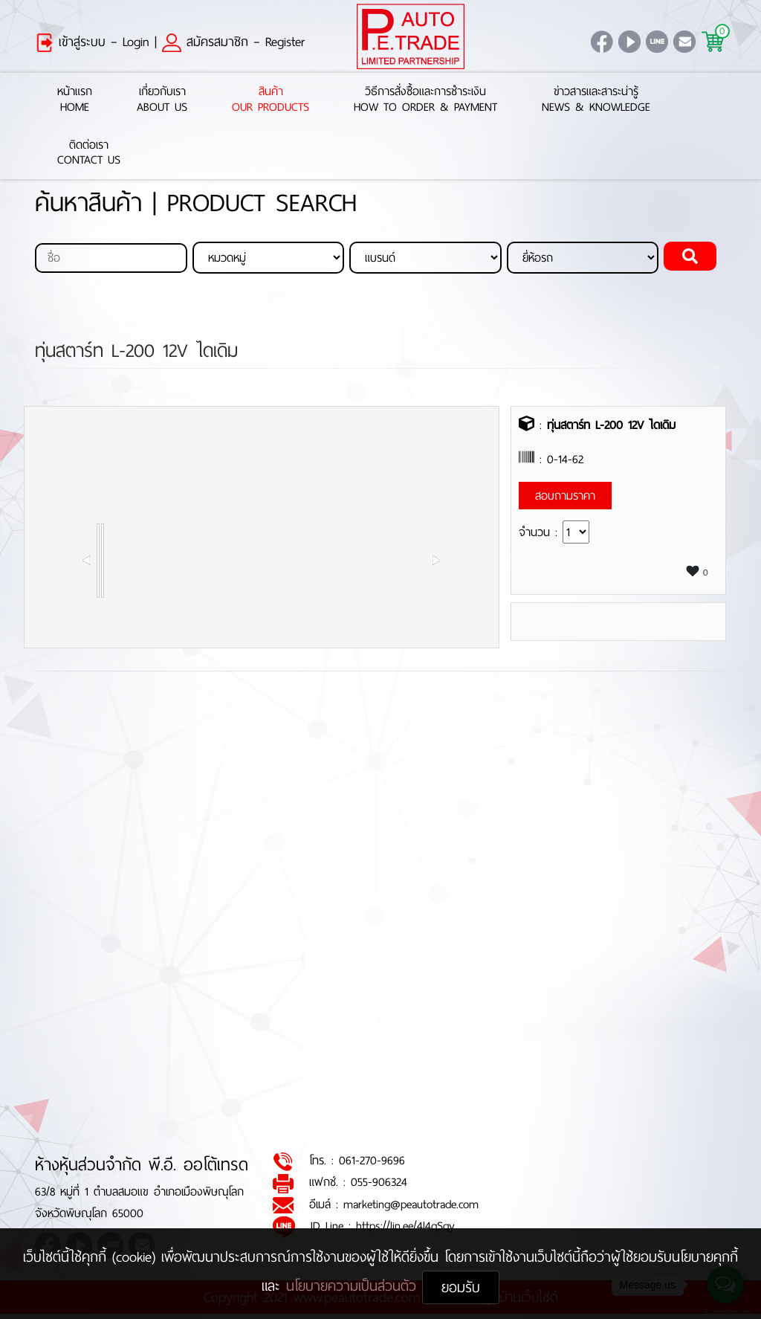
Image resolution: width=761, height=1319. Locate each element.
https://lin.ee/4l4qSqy (405, 1226)
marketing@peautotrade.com (411, 1204)
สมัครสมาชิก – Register (233, 41)
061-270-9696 (372, 1161)
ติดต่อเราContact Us (88, 153)
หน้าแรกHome (74, 99)
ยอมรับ (460, 1287)
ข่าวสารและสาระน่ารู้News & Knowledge (596, 99)
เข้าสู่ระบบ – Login (92, 41)
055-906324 (379, 1183)
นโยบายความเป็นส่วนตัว (354, 1286)
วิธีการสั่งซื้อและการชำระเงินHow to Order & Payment (425, 99)
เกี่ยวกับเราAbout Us (162, 99)
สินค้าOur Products (270, 99)
